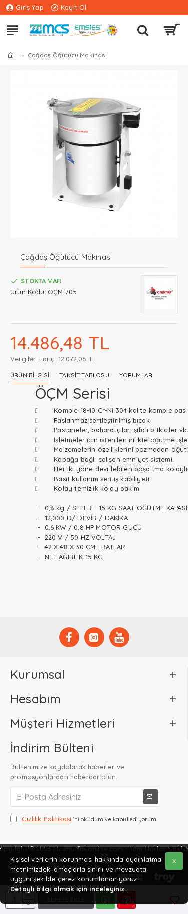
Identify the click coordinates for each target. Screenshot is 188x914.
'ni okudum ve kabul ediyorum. (84, 819)
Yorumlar (135, 375)
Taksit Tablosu (84, 375)
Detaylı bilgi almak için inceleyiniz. (68, 889)
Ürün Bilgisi (29, 375)
